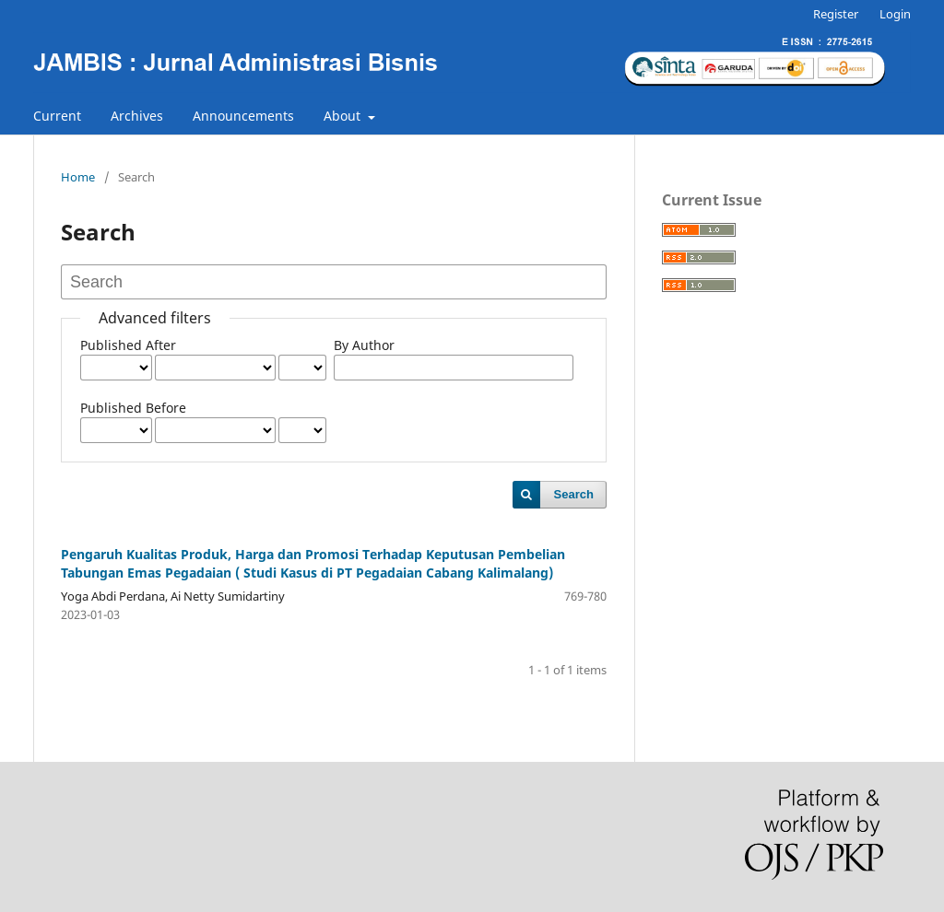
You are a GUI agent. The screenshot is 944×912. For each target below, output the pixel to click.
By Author (364, 345)
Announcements (243, 115)
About (344, 115)
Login (895, 14)
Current (57, 115)
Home (78, 177)
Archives (137, 115)
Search (574, 494)
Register (835, 14)
